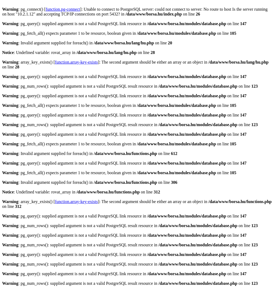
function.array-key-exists (76, 62)
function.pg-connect (63, 9)
